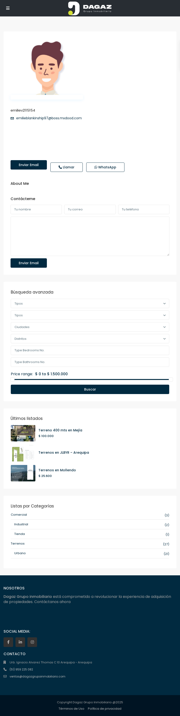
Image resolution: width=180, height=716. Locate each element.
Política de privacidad (104, 708)
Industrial (21, 524)
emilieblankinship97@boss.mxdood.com (49, 118)
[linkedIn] (20, 642)
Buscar (90, 389)
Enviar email (29, 165)
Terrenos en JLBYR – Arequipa (63, 452)
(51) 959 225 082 (21, 669)
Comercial (19, 514)
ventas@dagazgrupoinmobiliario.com (37, 676)
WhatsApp (105, 167)
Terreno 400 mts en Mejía (60, 430)
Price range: (22, 374)
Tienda (19, 534)
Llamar (67, 167)
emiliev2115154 (23, 110)
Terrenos (18, 543)
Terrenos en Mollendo (57, 470)
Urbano (20, 553)
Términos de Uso (71, 708)
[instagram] (32, 642)
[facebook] (8, 642)
